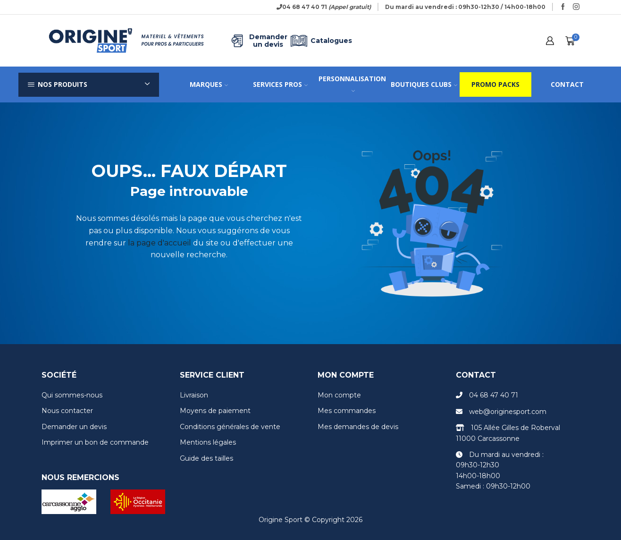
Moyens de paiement (215, 410)
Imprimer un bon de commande (95, 442)
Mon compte (339, 395)
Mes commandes (347, 410)
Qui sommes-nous (72, 395)
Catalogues (320, 41)
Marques (209, 84)
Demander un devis (258, 41)
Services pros (280, 84)
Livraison (194, 395)
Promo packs (495, 84)
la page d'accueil (159, 242)
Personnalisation (352, 83)
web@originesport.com (507, 411)
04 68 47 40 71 (493, 395)
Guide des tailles (206, 458)
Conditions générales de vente (230, 426)
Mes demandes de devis (358, 426)
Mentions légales (208, 442)
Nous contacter (67, 410)
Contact (567, 84)
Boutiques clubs (424, 84)
